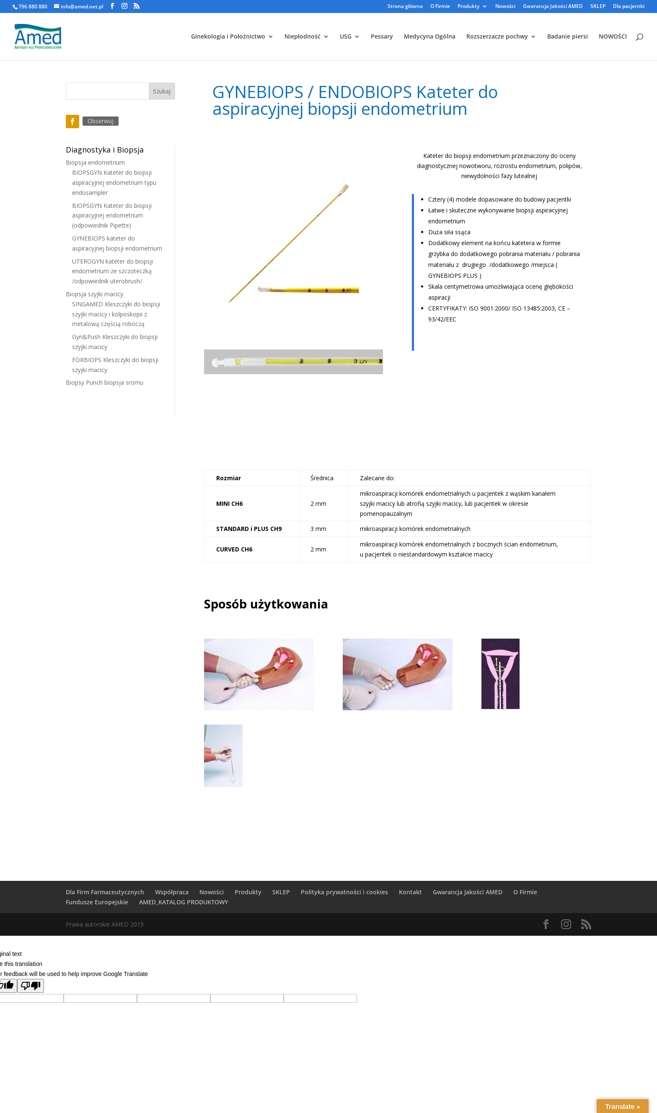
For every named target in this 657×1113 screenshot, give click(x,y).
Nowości (505, 7)
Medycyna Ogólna (429, 37)
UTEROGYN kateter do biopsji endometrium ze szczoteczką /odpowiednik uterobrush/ (112, 271)
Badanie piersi (567, 37)
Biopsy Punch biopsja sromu (104, 382)
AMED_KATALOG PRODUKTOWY (183, 902)
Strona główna (405, 7)
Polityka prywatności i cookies (344, 892)
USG (346, 37)
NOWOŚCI (613, 37)
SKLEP (597, 7)
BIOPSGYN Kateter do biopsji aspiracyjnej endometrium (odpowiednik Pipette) (112, 216)
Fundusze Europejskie (97, 902)
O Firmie (440, 7)
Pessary (382, 37)
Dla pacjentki (628, 7)
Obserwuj (101, 121)
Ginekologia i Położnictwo (228, 37)
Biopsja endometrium (95, 162)
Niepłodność (303, 37)
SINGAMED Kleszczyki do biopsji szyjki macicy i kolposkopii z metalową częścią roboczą (116, 314)
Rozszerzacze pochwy (497, 37)
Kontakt (410, 892)
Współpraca (172, 892)
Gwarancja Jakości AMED (553, 7)
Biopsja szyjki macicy (94, 294)
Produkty (468, 7)
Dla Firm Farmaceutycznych (105, 892)
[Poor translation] (30, 986)
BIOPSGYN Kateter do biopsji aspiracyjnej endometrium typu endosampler (114, 182)
